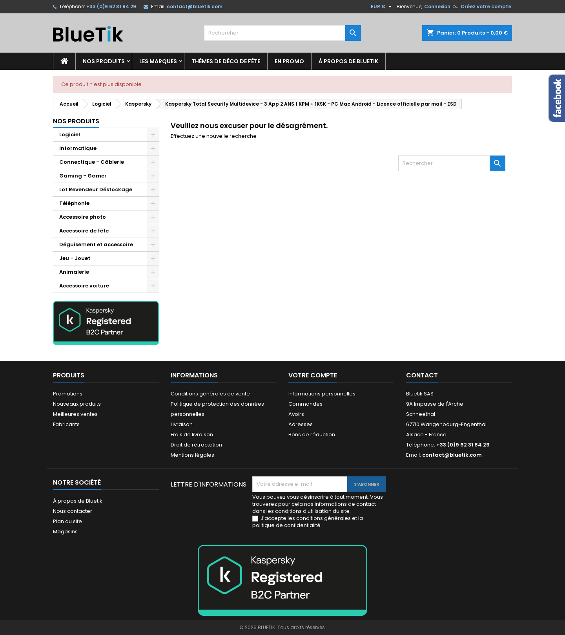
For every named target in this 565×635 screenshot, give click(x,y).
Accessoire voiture (84, 285)
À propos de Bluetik (348, 61)
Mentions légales (192, 455)
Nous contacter (72, 511)
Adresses (300, 424)
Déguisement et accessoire (96, 244)
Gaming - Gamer (83, 175)
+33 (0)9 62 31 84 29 (111, 6)
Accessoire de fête (84, 230)
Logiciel (69, 134)
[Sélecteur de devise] (382, 6)
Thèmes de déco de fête (225, 61)
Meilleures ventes (75, 414)
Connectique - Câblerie (91, 162)
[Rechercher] (282, 33)
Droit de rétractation (196, 444)
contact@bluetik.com (194, 6)
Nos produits (104, 61)
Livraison (182, 424)
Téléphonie (74, 203)
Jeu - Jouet (74, 258)
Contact (422, 375)
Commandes (305, 404)
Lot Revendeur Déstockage (95, 189)
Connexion (437, 6)
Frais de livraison (192, 434)
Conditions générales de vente (210, 393)
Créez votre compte (486, 6)
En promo (289, 61)
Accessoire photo (82, 217)
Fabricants (66, 424)
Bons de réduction (311, 434)
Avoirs (296, 414)
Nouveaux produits (77, 404)
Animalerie (74, 272)
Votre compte (312, 375)
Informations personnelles (321, 393)
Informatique (78, 148)
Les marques (158, 61)
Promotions (67, 393)
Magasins (65, 531)
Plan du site (67, 521)
